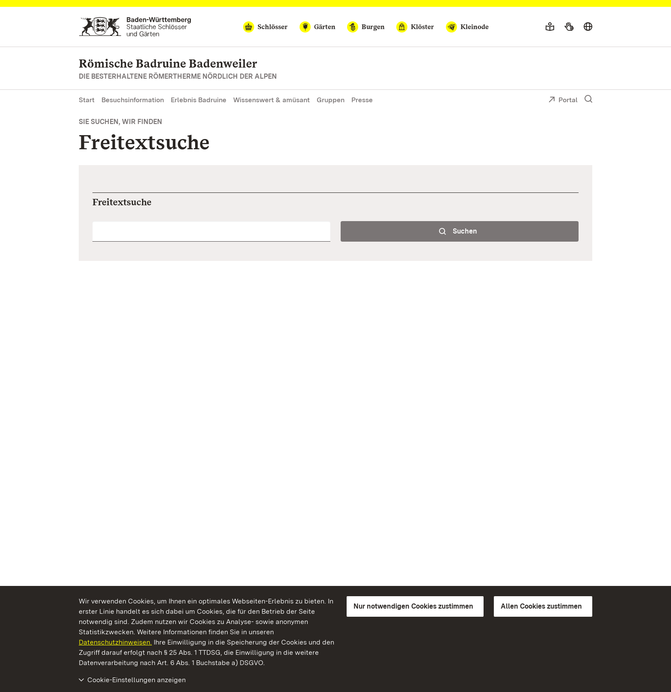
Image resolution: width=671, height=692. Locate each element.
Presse (362, 100)
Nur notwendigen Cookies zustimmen (413, 606)
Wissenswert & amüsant (271, 100)
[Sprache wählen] (588, 27)
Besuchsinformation (132, 100)
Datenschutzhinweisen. (115, 642)
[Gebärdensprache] (569, 27)
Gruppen (330, 100)
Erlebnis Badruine (198, 100)
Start (87, 100)
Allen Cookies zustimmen (541, 606)
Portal (563, 100)
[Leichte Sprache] (550, 27)
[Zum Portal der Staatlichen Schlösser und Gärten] (135, 26)
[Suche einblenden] (588, 99)
